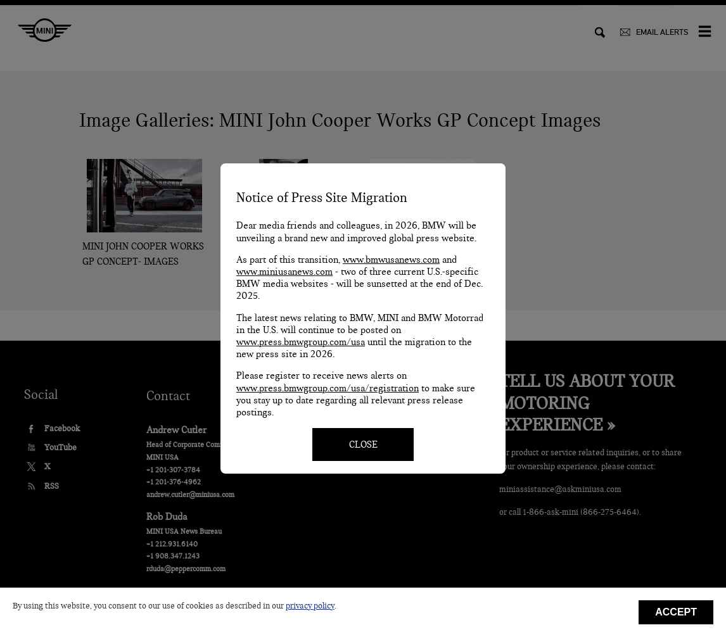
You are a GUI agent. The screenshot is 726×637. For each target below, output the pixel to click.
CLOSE (363, 444)
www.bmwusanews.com (391, 259)
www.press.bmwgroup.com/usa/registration (327, 388)
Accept (676, 612)
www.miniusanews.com (284, 271)
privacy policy (310, 606)
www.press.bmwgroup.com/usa (300, 342)
